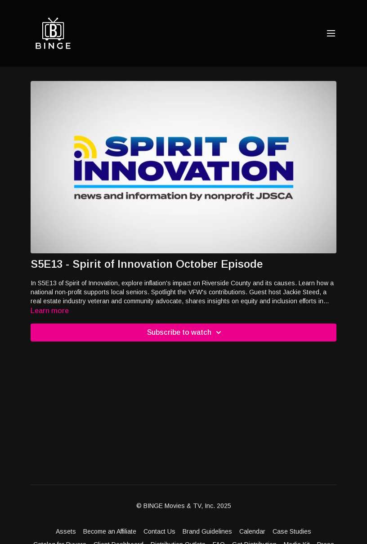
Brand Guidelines (207, 531)
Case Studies (292, 531)
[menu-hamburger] (331, 33)
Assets (66, 531)
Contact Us (159, 531)
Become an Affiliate (109, 531)
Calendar (252, 531)
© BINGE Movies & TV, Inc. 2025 (183, 506)
